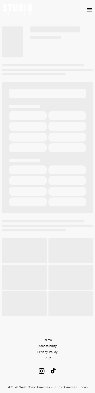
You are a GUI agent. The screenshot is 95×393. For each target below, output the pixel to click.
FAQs (47, 357)
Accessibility (47, 346)
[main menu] (89, 10)
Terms (47, 340)
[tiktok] (53, 371)
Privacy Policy (47, 352)
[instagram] (41, 371)
